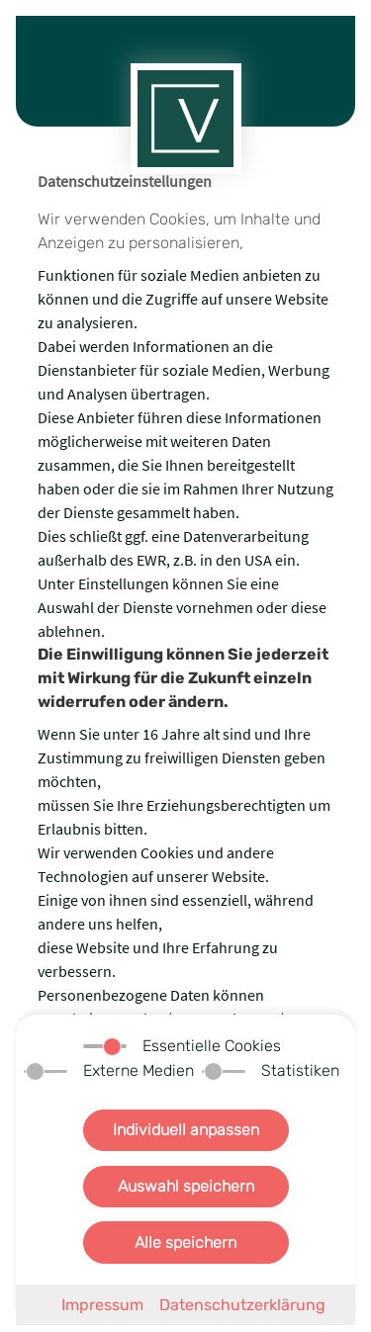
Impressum (102, 1304)
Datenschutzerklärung (242, 1304)
